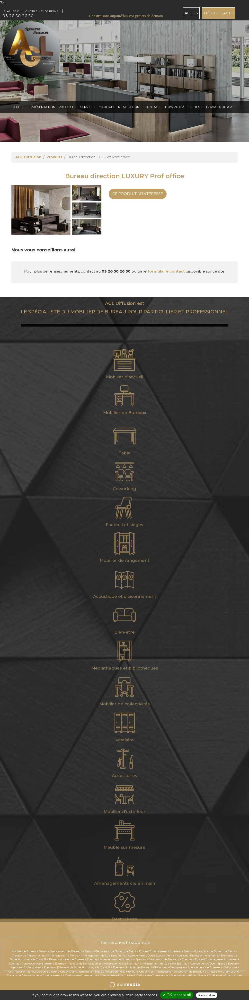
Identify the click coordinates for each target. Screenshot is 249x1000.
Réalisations (129, 107)
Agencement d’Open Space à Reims (151, 955)
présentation (43, 107)
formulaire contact (166, 271)
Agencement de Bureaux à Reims (71, 951)
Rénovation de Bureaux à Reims (116, 951)
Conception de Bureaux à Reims (215, 951)
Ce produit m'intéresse (137, 193)
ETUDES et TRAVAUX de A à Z (211, 107)
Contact (152, 107)
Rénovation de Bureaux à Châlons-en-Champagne (59, 971)
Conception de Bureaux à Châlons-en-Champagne (206, 971)
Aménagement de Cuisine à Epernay (163, 963)
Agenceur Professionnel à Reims (198, 955)
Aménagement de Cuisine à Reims (103, 955)
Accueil (20, 107)
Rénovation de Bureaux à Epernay (171, 959)
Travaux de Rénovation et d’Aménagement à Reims (45, 955)
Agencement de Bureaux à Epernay (123, 959)
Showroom (173, 107)
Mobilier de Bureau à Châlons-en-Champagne (155, 967)
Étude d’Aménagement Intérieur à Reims (165, 951)
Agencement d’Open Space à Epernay (214, 963)
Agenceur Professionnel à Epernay (32, 967)
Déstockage (217, 13)
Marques (107, 107)
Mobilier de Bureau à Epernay (79, 959)
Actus (191, 13)
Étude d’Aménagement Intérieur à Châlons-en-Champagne (133, 971)
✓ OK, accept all (176, 995)
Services (88, 107)
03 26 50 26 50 (18, 16)
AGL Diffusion (28, 157)
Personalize (206, 995)
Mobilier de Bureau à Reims (29, 951)
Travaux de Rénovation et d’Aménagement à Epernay (102, 963)
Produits (67, 107)
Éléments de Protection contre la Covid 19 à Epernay (90, 967)
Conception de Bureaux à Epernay (44, 963)
